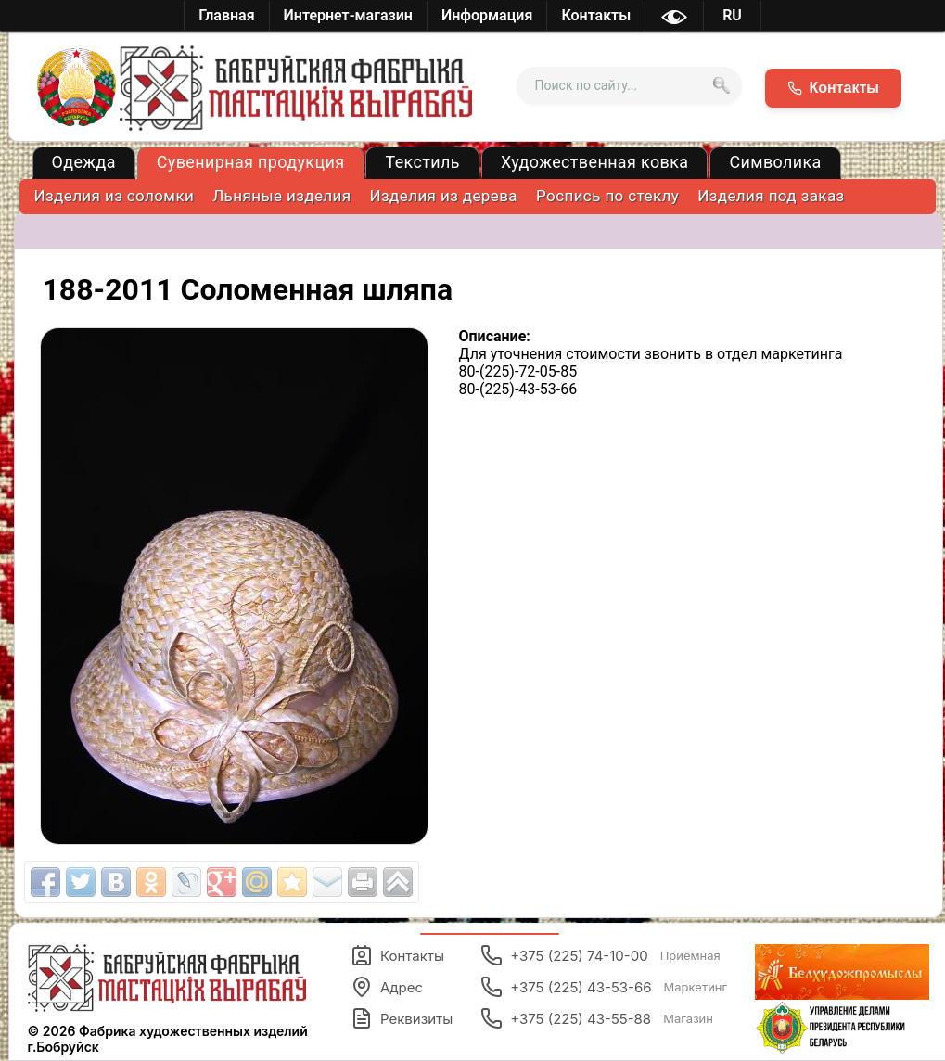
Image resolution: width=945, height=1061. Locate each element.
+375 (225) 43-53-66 (603, 987)
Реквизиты (402, 1018)
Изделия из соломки (114, 195)
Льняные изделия (281, 195)
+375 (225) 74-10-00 (600, 955)
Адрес (387, 987)
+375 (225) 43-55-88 (596, 1018)
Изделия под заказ (770, 195)
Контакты (397, 955)
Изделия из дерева (444, 195)
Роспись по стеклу (607, 195)
